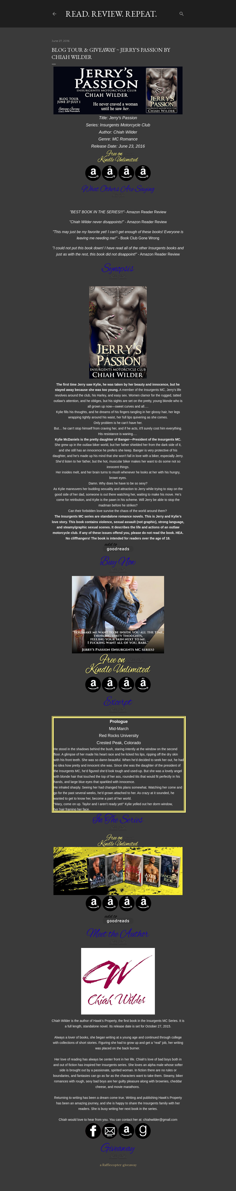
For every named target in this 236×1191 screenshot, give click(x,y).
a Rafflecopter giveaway (118, 1165)
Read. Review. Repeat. (111, 13)
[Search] (181, 12)
